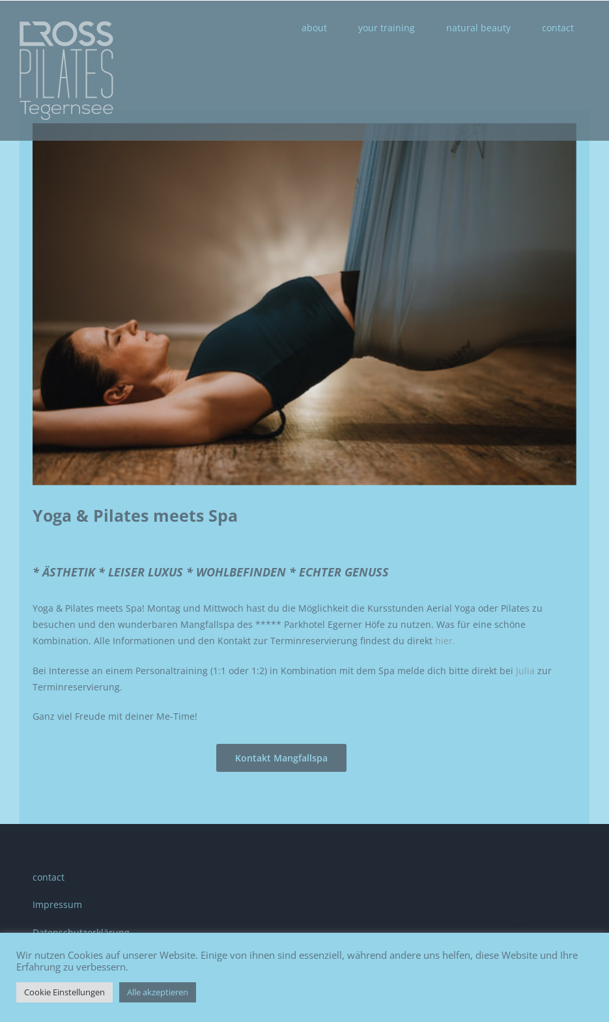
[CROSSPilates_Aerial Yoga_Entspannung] (304, 304)
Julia (525, 670)
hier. (445, 640)
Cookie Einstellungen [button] (64, 992)
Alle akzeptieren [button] (157, 992)
